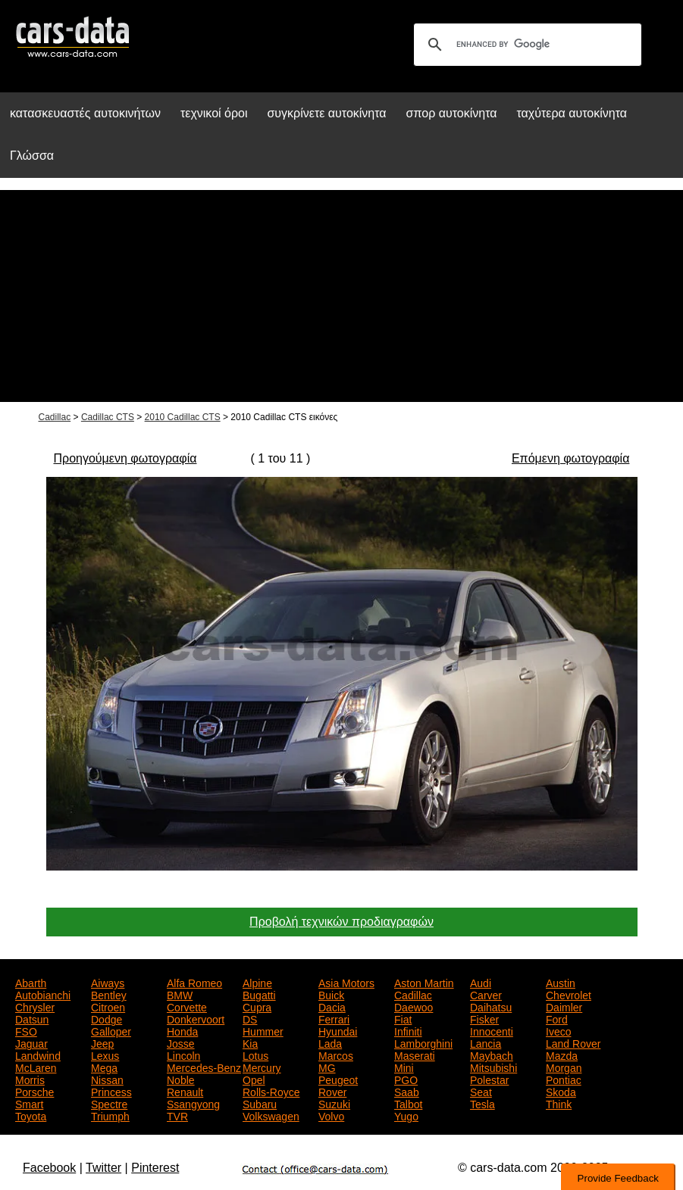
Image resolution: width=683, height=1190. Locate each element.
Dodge (106, 1018)
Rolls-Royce (271, 1090)
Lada (330, 1042)
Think (559, 1102)
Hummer (263, 1030)
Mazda (562, 1054)
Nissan (107, 1078)
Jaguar (31, 1042)
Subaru (260, 1102)
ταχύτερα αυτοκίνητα (572, 113)
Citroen (108, 1006)
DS (250, 1018)
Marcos (335, 1054)
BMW (180, 993)
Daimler (564, 1006)
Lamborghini (423, 1042)
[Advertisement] (341, 296)
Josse (181, 1042)
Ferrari (333, 1018)
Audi (480, 981)
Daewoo (413, 1006)
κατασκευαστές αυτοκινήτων (85, 113)
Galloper (111, 1030)
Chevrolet (568, 993)
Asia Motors (346, 981)
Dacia (332, 1006)
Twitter (103, 1167)
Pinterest (155, 1167)
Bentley (109, 993)
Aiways (107, 981)
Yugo (406, 1115)
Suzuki (334, 1102)
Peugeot (338, 1078)
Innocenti (491, 1030)
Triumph (110, 1115)
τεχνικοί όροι (214, 113)
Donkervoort (195, 1018)
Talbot (408, 1102)
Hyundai (337, 1030)
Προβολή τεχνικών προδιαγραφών (341, 921)
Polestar (489, 1078)
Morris (30, 1078)
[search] (525, 45)
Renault (185, 1090)
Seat (481, 1090)
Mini (404, 1066)
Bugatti (259, 993)
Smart (29, 1102)
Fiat (403, 1018)
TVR (177, 1115)
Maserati (414, 1054)
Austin (560, 981)
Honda (182, 1030)
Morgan (563, 1066)
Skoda (561, 1090)
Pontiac (563, 1078)
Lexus (105, 1054)
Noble (181, 1078)
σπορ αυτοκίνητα (451, 113)
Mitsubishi (493, 1066)
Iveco (558, 1030)
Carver (486, 993)
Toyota (30, 1115)
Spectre (109, 1102)
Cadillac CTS (107, 417)
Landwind (38, 1054)
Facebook (49, 1167)
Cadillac (55, 417)
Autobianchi (42, 993)
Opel (254, 1078)
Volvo (331, 1115)
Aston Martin (424, 981)
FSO (26, 1030)
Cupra (257, 1006)
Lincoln (183, 1054)
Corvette (187, 1006)
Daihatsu (491, 1006)
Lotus (255, 1054)
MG (327, 1066)
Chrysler (35, 1006)
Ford (557, 1018)
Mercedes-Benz (204, 1066)
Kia (250, 1042)
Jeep (102, 1042)
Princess (111, 1090)
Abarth (30, 981)
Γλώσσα (32, 155)
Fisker (484, 1018)
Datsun (32, 1018)
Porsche (34, 1090)
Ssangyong (193, 1102)
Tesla (482, 1102)
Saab (406, 1090)
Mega (104, 1066)
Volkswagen (271, 1115)
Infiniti (408, 1030)
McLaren (35, 1066)
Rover (332, 1090)
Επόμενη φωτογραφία (570, 458)
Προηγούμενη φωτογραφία (125, 458)
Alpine (257, 981)
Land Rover (573, 1042)
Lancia (485, 1042)
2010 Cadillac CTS (183, 417)
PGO (406, 1078)
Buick (331, 993)
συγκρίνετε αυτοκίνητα (326, 113)
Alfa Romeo (194, 981)
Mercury (262, 1066)
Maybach (491, 1054)
